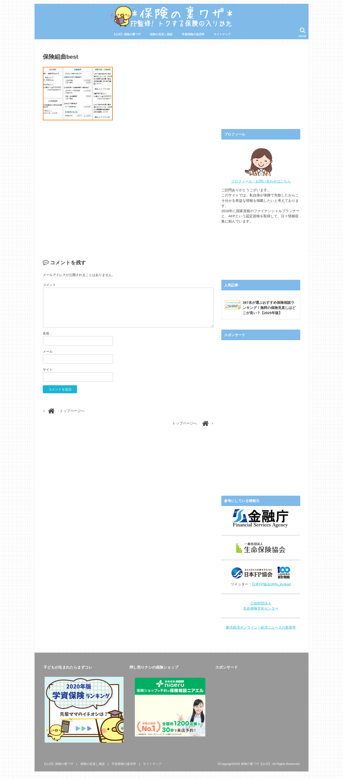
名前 (46, 333)
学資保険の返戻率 (193, 34)
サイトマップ (222, 34)
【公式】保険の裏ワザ (127, 34)
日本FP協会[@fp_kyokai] (271, 584)
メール (48, 352)
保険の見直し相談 (161, 34)
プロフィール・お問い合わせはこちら (261, 181)
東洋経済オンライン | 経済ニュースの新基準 (261, 627)
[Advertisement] (128, 185)
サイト (48, 370)
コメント (49, 285)
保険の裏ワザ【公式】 (256, 764)
